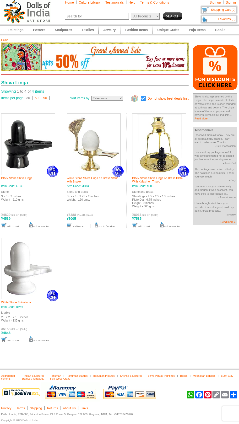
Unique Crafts (168, 30)
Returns (52, 408)
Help (132, 2)
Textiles (88, 30)
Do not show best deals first (168, 98)
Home (69, 2)
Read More (201, 118)
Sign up (215, 2)
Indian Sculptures (34, 375)
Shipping (36, 408)
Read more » (228, 221)
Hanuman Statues (76, 375)
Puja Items (197, 30)
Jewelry (109, 30)
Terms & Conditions (154, 2)
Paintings (15, 30)
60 (37, 98)
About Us (69, 408)
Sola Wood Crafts (60, 378)
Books (220, 30)
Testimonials (114, 2)
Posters (39, 30)
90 (45, 98)
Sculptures (63, 30)
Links (84, 408)
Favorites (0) (226, 19)
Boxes (184, 375)
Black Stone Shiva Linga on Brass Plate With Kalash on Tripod (157, 180)
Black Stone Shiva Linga (16, 178)
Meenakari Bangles (204, 375)
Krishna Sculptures (131, 375)
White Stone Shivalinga (16, 302)
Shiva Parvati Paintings (161, 375)
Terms (20, 408)
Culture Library (90, 2)
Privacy (6, 408)
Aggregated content (8, 377)
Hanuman (55, 375)
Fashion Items (136, 30)
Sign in (231, 2)
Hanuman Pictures (104, 375)
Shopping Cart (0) (223, 9)
